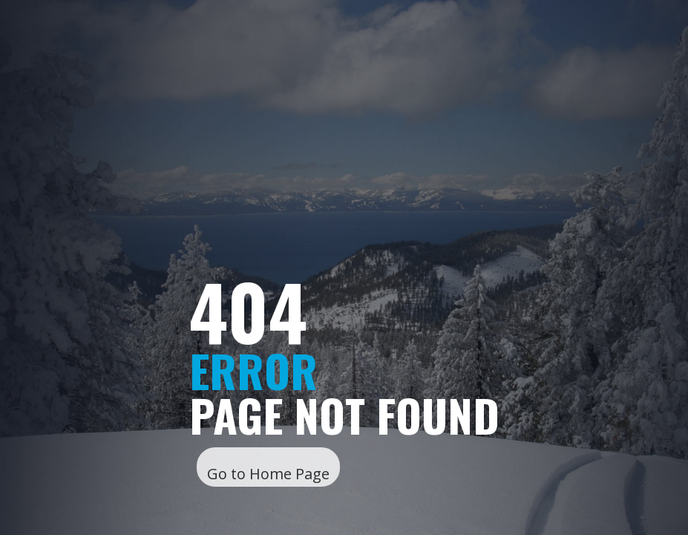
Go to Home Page (268, 474)
